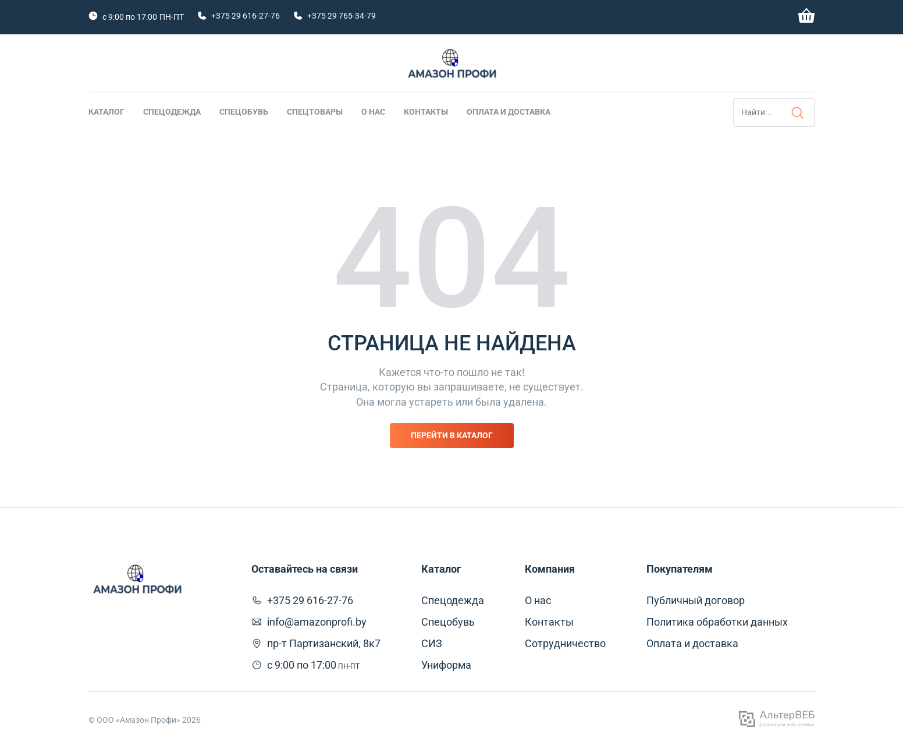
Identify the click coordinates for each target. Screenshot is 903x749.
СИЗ (431, 643)
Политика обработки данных (717, 622)
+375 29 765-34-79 (341, 15)
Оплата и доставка (508, 111)
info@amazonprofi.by (317, 622)
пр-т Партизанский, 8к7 (324, 643)
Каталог (106, 111)
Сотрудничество (565, 643)
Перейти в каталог (452, 435)
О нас (373, 111)
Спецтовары (315, 111)
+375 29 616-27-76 (245, 15)
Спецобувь (243, 111)
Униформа (446, 665)
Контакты (426, 111)
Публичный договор (695, 600)
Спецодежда (172, 111)
